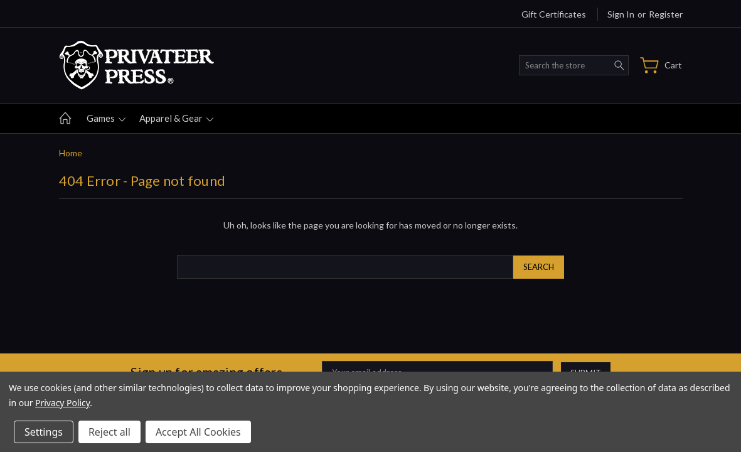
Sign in (620, 14)
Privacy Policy (62, 403)
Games (106, 118)
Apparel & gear (176, 118)
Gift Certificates (553, 14)
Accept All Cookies (198, 432)
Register (666, 14)
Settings (43, 432)
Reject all (109, 432)
